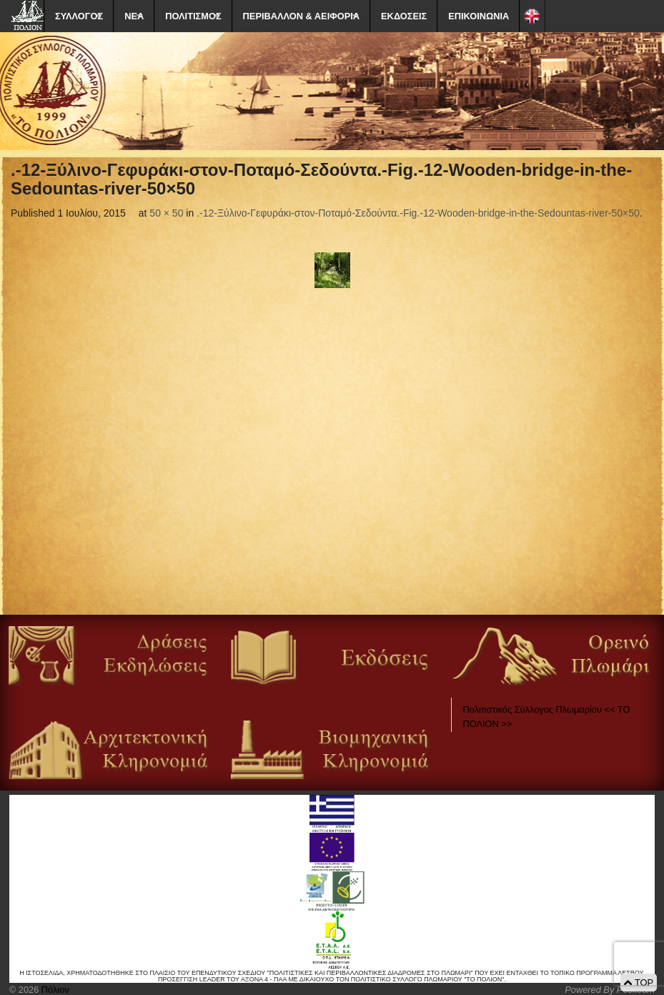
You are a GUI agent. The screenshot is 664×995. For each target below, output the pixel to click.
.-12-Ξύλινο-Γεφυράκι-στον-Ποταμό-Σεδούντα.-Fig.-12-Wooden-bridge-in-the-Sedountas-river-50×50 (418, 213)
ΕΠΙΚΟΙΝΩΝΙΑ (478, 16)
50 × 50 (166, 213)
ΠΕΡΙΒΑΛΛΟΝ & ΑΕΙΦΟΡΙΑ (301, 16)
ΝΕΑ (134, 16)
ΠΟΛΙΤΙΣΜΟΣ (193, 16)
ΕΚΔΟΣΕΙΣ (404, 16)
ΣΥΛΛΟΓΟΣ (79, 16)
